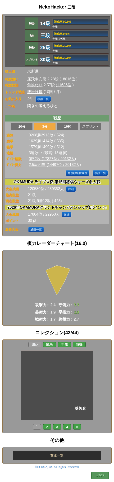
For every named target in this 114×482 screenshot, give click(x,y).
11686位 (64, 85)
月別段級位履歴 (77, 173)
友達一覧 (57, 455)
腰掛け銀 (34, 92)
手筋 (64, 345)
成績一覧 (36, 229)
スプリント (90, 126)
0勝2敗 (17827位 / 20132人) (52, 159)
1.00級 (62, 38)
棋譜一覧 (43, 99)
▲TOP (100, 475)
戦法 (49, 345)
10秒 (67, 126)
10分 (21, 126)
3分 (44, 126)
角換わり (34, 85)
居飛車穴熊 (36, 79)
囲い (35, 345)
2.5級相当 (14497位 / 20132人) (55, 165)
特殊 (79, 345)
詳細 (71, 189)
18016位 (68, 79)
